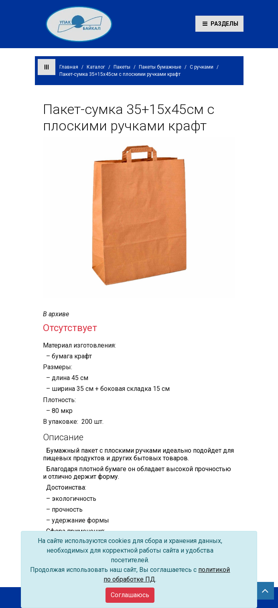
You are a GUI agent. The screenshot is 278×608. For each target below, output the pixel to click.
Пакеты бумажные (160, 67)
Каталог (96, 67)
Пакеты (122, 67)
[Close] (130, 595)
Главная (68, 67)
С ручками (201, 67)
